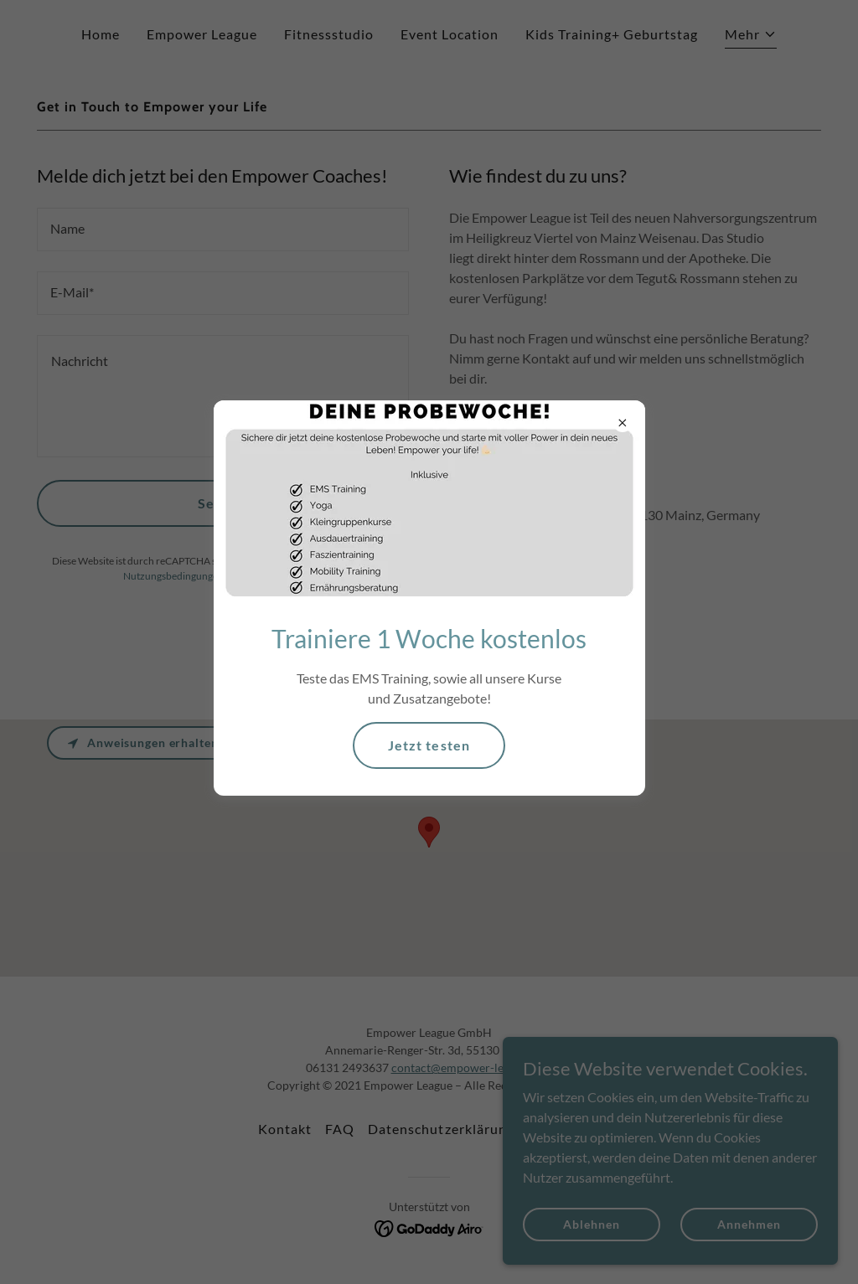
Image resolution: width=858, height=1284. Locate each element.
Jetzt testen (428, 745)
